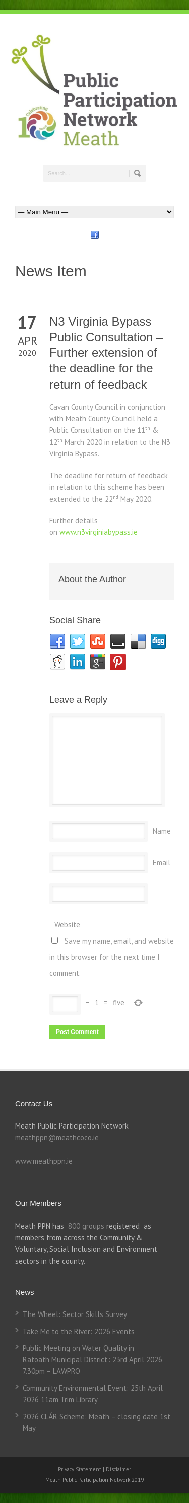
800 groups (86, 1226)
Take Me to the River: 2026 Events (79, 1331)
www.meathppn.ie (44, 1161)
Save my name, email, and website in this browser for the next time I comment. (111, 957)
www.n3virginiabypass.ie (98, 532)
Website (67, 924)
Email (161, 862)
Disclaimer (118, 1469)
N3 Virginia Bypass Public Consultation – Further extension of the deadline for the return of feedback (106, 353)
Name (162, 831)
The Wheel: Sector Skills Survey (75, 1314)
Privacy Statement (80, 1469)
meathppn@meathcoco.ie (57, 1137)
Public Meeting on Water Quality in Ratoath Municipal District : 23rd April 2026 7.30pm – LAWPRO (92, 1359)
